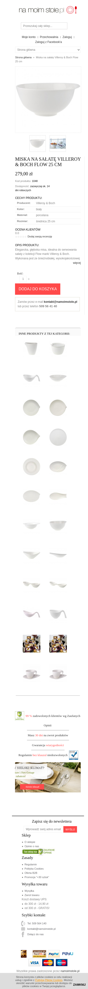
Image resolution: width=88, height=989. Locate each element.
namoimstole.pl (70, 971)
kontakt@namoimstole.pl (60, 301)
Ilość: (20, 273)
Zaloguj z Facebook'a (48, 42)
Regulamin (30, 864)
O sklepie (29, 842)
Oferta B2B (30, 872)
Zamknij (79, 984)
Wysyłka (29, 890)
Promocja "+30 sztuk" (36, 877)
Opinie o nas (31, 846)
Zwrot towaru (31, 895)
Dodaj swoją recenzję (39, 236)
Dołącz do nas (35, 934)
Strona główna (23, 57)
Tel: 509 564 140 (36, 923)
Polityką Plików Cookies (48, 980)
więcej (77, 263)
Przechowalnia (49, 37)
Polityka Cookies (33, 868)
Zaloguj (67, 37)
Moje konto (29, 37)
